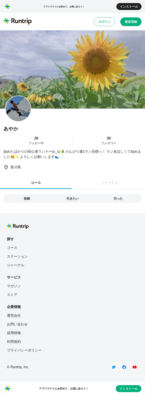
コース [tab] (36, 183)
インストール (129, 6)
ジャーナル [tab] (109, 183)
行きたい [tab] (73, 198)
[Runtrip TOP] (17, 21)
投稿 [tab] (27, 198)
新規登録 (131, 21)
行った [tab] (118, 198)
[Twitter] (113, 367)
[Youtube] (134, 367)
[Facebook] (124, 367)
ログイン (104, 21)
